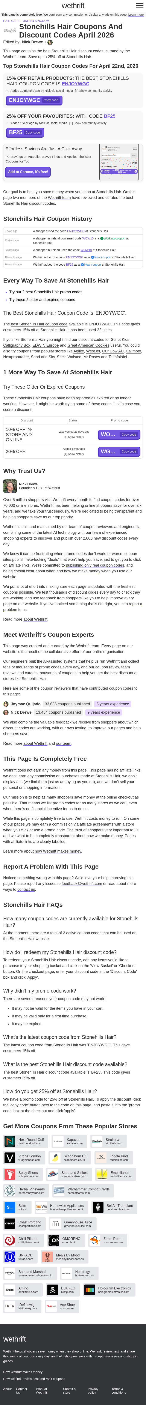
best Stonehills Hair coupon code (39, 324)
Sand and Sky (43, 357)
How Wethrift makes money (23, 1372)
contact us (26, 889)
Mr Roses (92, 357)
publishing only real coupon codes (95, 565)
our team (63, 743)
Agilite (78, 351)
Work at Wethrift (41, 1390)
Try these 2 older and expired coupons (42, 300)
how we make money (82, 571)
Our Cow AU (113, 351)
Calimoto (133, 351)
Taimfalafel (117, 357)
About (7, 1389)
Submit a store (69, 1390)
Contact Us (21, 1390)
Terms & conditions (119, 1390)
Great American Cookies (88, 345)
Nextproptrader (16, 357)
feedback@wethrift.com (82, 884)
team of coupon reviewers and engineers (104, 527)
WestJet (93, 351)
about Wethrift (35, 619)
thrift (73, 5)
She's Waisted (69, 357)
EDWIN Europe (45, 345)
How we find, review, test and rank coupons (34, 1379)
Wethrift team (59, 198)
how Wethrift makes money (58, 851)
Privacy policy (93, 1390)
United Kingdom (36, 21)
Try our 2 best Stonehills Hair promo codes (45, 292)
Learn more (136, 14)
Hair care (11, 21)
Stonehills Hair (64, 51)
